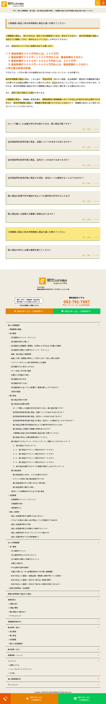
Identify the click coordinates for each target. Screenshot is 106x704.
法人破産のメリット (18, 551)
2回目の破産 (15, 391)
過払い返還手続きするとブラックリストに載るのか (30, 532)
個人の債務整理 (13, 325)
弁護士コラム (14, 665)
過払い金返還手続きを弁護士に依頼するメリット (29, 528)
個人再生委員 (16, 470)
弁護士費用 (14, 608)
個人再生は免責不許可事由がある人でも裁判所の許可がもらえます (38, 425)
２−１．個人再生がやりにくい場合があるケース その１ (33, 450)
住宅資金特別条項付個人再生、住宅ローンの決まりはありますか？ (37, 416)
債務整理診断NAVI (14, 622)
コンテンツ (12, 661)
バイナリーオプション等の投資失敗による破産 (28, 362)
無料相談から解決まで (18, 612)
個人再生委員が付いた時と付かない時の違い (29, 483)
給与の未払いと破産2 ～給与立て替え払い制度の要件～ (31, 580)
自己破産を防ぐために (19, 383)
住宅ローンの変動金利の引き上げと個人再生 (27, 491)
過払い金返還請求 (16, 643)
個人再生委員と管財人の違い (23, 487)
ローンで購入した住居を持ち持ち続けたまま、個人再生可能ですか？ (38, 408)
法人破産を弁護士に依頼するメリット (25, 559)
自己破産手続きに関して (20, 341)
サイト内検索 (97, 3)
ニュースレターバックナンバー (21, 669)
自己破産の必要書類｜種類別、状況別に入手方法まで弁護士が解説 (36, 346)
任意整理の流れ (17, 503)
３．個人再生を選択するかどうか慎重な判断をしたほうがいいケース (38, 466)
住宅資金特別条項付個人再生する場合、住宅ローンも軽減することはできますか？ (43, 420)
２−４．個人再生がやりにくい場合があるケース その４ (33, 462)
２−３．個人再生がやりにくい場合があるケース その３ (33, 458)
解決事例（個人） (14, 627)
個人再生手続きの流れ (19, 400)
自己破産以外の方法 (18, 379)
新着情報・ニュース (15, 655)
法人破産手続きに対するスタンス (23, 555)
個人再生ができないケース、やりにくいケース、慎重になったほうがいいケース (40, 441)
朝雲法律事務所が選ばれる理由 (19, 594)
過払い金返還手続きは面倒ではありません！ (27, 516)
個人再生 (13, 395)
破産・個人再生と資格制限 (21, 354)
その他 (12, 673)
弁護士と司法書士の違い (20, 375)
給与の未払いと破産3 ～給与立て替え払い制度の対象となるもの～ (36, 584)
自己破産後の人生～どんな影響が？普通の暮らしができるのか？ (35, 387)
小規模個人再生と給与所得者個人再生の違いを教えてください (36, 433)
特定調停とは (16, 508)
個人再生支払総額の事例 (20, 404)
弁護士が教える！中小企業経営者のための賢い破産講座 (32, 571)
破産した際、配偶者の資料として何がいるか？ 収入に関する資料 (35, 358)
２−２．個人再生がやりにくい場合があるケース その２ (33, 454)
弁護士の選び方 (17, 563)
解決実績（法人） (14, 649)
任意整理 (13, 495)
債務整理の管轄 (15, 329)
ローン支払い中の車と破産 (21, 371)
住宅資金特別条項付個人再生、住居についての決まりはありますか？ (38, 412)
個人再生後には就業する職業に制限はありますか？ (32, 429)
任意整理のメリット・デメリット (23, 499)
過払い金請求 (14, 512)
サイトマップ (13, 685)
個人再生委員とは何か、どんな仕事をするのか (30, 474)
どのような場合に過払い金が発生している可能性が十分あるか (34, 520)
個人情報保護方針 (14, 679)
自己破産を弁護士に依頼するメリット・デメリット (30, 350)
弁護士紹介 (14, 604)
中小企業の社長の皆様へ (20, 567)
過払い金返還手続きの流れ (21, 524)
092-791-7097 (77, 302)
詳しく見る (87, 129)
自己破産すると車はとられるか (22, 366)
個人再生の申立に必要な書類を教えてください (30, 437)
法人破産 (13, 546)
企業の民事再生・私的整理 (19, 588)
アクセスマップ (15, 616)
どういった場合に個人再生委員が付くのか (28, 479)
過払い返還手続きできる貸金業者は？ (25, 537)
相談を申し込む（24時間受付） (30, 311)
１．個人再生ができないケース (24, 445)
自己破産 (13, 333)
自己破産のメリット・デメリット (23, 337)
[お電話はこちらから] (5, 698)
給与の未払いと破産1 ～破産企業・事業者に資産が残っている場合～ (36, 576)
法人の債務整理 (13, 542)
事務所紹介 (12, 600)
